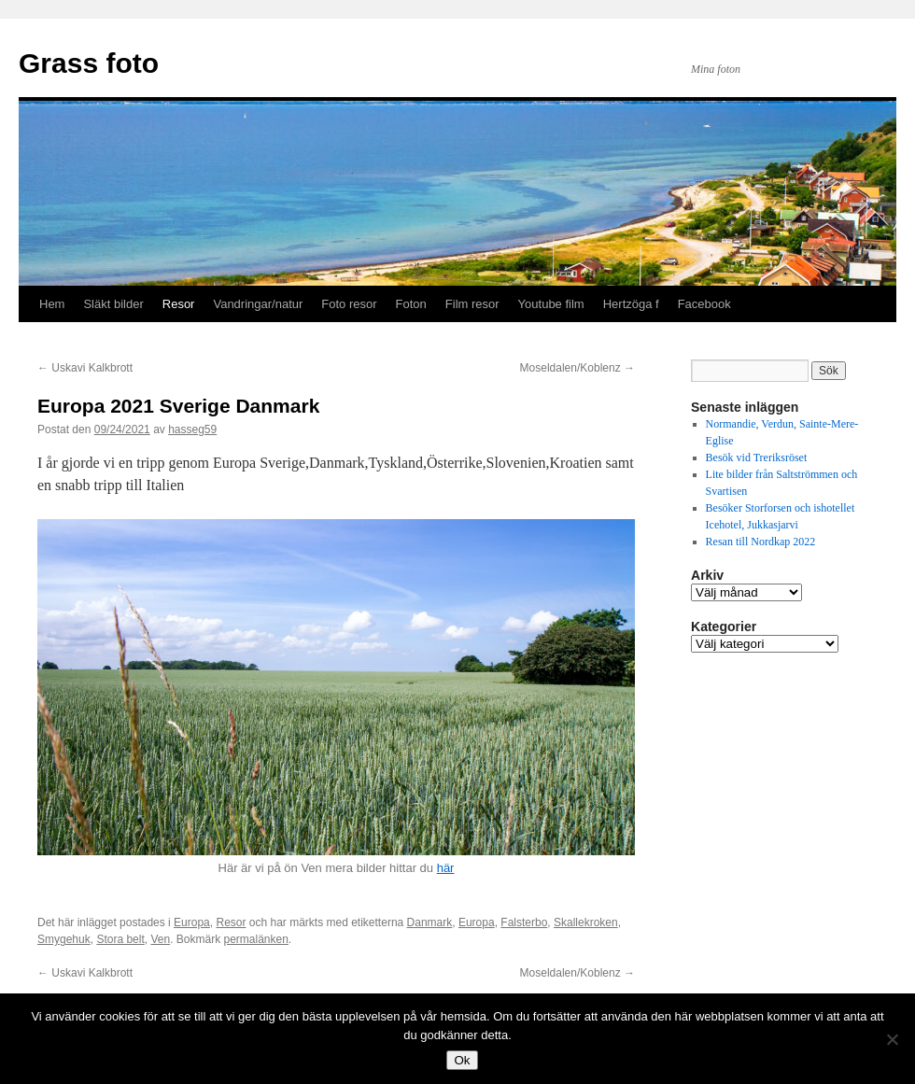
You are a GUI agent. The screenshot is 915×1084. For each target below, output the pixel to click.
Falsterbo (523, 922)
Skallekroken (586, 922)
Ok (462, 1060)
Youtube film (551, 304)
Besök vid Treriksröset (758, 457)
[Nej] (891, 1039)
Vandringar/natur (258, 304)
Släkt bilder (113, 304)
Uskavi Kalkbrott (85, 367)
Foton (411, 304)
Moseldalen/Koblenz (577, 367)
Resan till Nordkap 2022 (761, 541)
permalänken (255, 939)
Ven (160, 939)
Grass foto (89, 63)
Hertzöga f (631, 304)
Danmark (430, 922)
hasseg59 (192, 429)
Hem (51, 304)
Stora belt (120, 939)
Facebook (704, 304)
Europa (192, 922)
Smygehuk (64, 939)
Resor (178, 304)
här (446, 868)
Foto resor (348, 304)
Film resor (472, 304)
